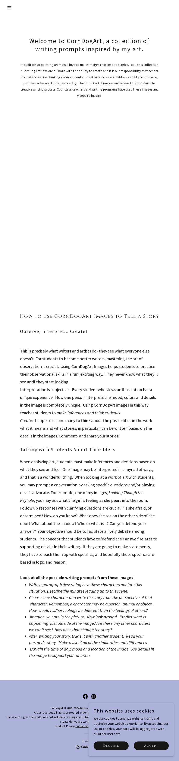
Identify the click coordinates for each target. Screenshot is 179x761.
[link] (85, 696)
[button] (18, 7)
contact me (83, 726)
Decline (111, 746)
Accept (151, 746)
